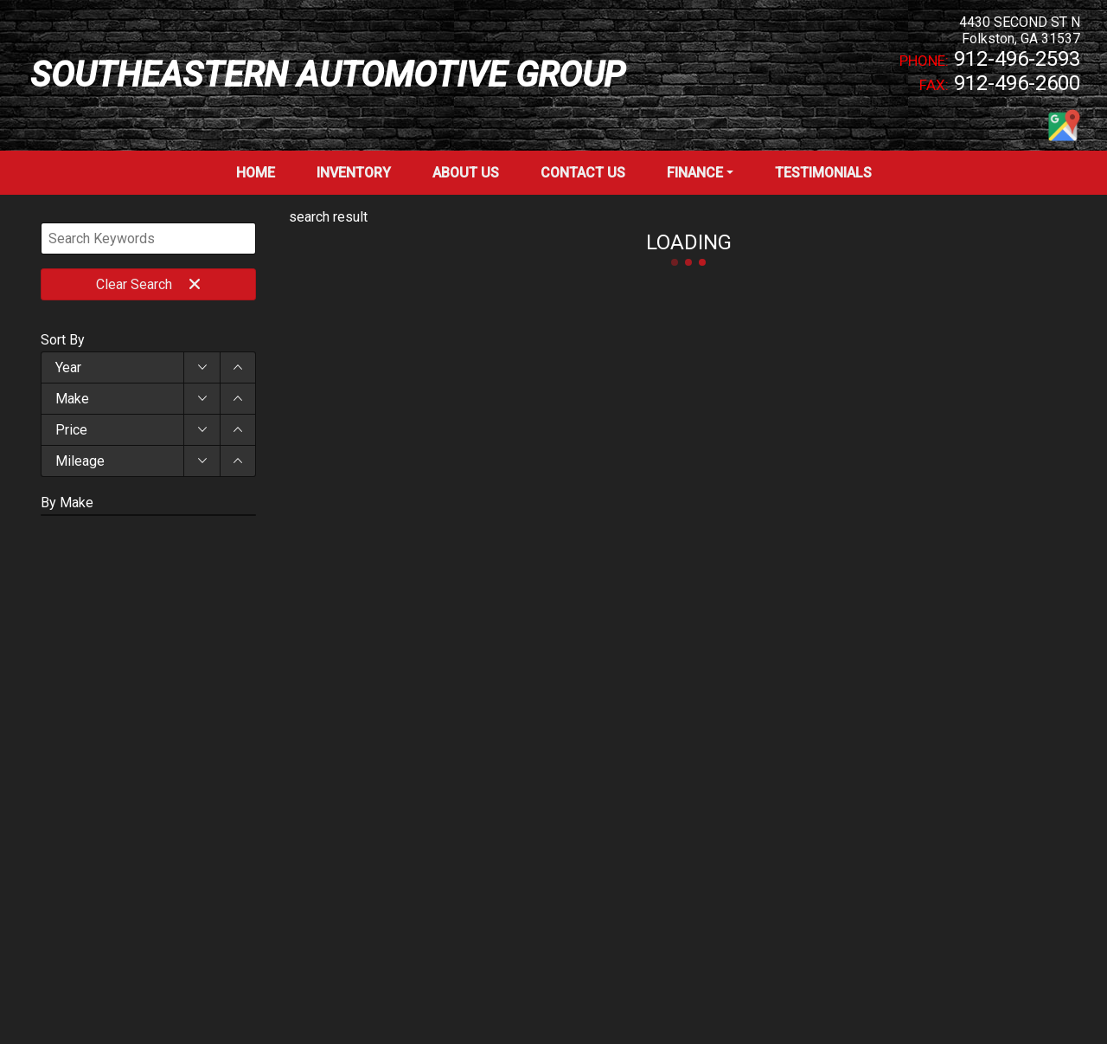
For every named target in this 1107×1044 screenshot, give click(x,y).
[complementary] (1055, 992)
